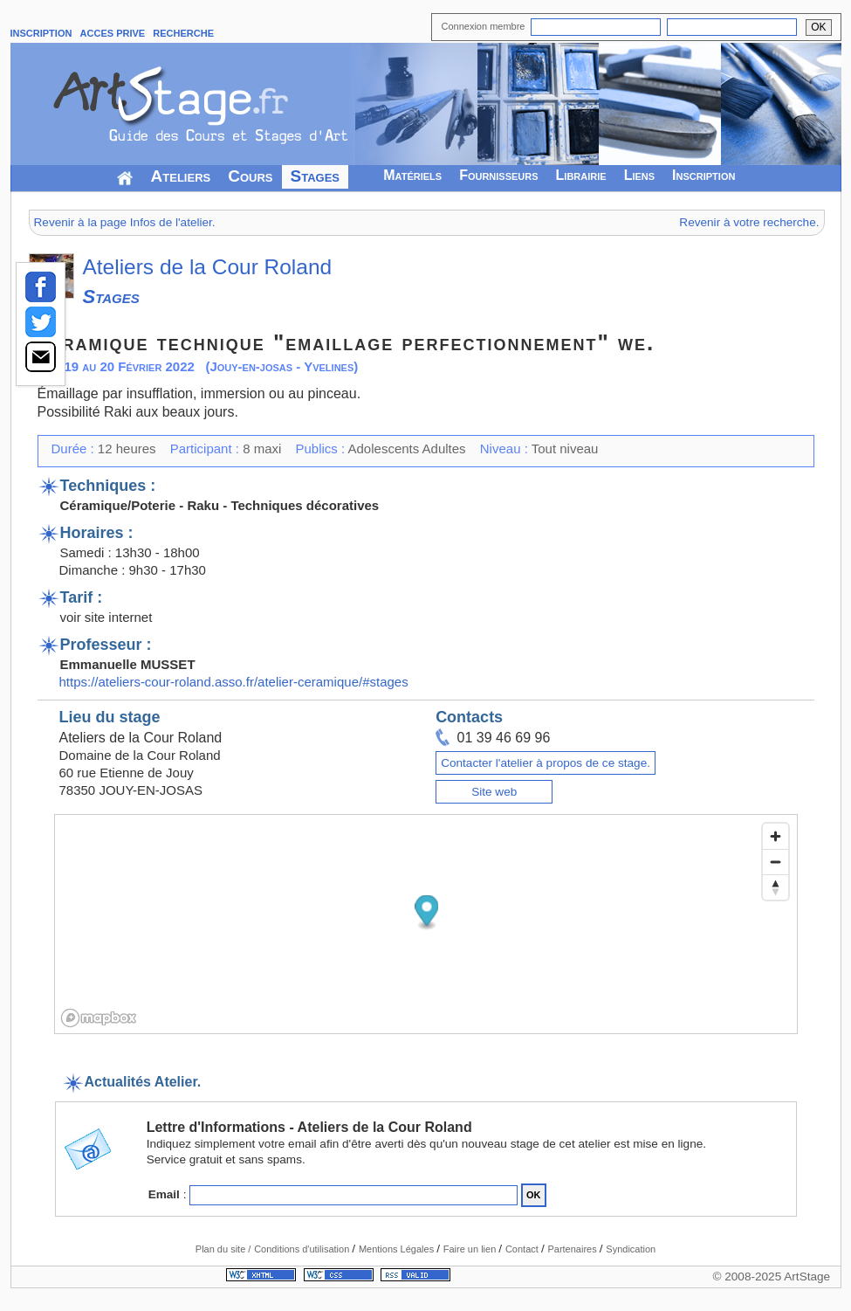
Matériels (412, 175)
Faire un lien (471, 1249)
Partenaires (573, 1249)
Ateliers (181, 176)
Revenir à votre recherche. (749, 222)
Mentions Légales (397, 1249)
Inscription (703, 175)
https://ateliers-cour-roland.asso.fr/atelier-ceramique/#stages (233, 681)
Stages (315, 176)
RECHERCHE (183, 33)
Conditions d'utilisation (303, 1249)
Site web (494, 791)
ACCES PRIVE (113, 33)
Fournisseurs (498, 175)
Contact (523, 1249)
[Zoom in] (775, 836)
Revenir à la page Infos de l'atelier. (125, 222)
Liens (639, 175)
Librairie (581, 175)
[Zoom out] (775, 861)
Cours (250, 176)
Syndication (630, 1249)
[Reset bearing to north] (775, 887)
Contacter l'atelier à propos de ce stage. (545, 762)
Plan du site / (223, 1249)
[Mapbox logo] (98, 1018)
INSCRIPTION (41, 33)
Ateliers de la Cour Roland (208, 267)
